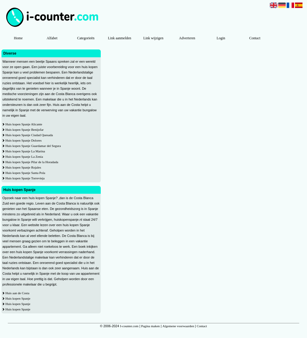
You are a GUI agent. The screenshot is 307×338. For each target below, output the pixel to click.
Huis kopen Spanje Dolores (23, 140)
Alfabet (51, 38)
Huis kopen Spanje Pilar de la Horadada (31, 162)
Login (220, 38)
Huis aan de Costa (17, 293)
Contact (254, 38)
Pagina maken (150, 326)
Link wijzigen (153, 38)
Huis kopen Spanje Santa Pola (25, 173)
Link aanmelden (119, 38)
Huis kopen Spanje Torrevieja (25, 178)
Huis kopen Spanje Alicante (23, 124)
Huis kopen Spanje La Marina (25, 151)
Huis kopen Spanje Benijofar (24, 129)
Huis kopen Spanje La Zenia (24, 156)
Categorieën (85, 38)
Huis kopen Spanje (17, 298)
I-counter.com (129, 326)
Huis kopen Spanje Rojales (23, 167)
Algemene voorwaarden (178, 326)
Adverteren (187, 38)
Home (18, 38)
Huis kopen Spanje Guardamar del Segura (33, 146)
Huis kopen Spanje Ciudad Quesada (29, 135)
